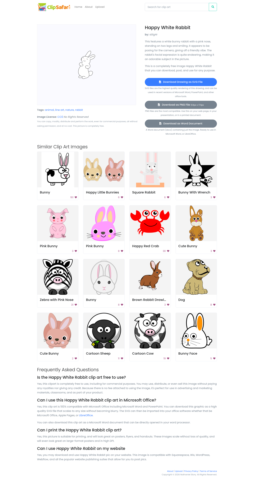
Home (78, 7)
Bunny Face (187, 353)
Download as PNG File (181, 105)
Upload (99, 7)
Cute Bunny (187, 246)
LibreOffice (86, 415)
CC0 (60, 117)
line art (59, 110)
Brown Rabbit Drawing (150, 299)
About (89, 7)
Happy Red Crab (145, 246)
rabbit (79, 110)
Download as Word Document (180, 123)
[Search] (177, 7)
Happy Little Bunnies (102, 192)
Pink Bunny (49, 246)
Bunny (45, 192)
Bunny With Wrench (194, 192)
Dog (181, 299)
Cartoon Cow (143, 353)
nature (69, 110)
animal (49, 110)
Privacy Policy (191, 471)
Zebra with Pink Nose (57, 299)
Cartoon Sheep (98, 353)
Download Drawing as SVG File (180, 82)
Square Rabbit (143, 192)
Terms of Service (208, 471)
